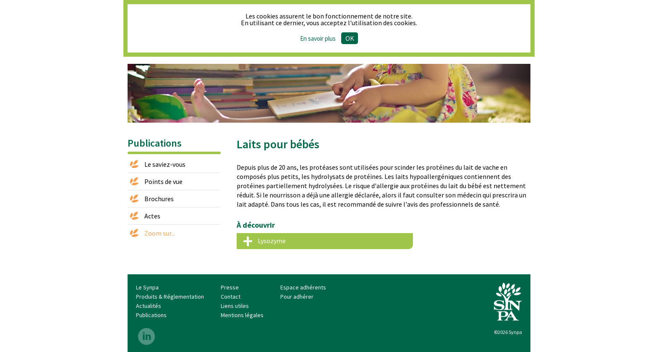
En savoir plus (318, 38)
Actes (152, 216)
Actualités (148, 306)
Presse (230, 287)
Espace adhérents (303, 287)
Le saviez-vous (164, 164)
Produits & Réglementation (170, 296)
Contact (230, 296)
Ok (349, 38)
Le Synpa (147, 287)
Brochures (159, 198)
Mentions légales (242, 315)
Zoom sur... (159, 233)
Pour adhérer (296, 296)
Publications (151, 315)
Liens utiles (235, 306)
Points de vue (163, 181)
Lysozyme (272, 240)
